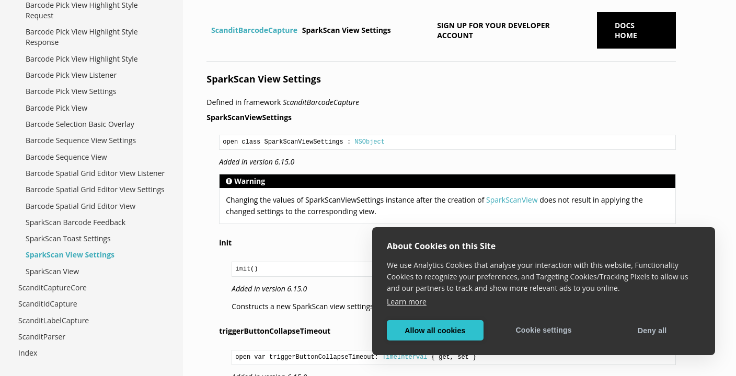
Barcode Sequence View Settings (81, 140)
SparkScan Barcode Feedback (75, 222)
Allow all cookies (435, 330)
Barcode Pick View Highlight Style (82, 59)
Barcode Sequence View (66, 157)
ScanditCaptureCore (52, 287)
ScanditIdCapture (47, 304)
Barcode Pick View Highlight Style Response (82, 37)
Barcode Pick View (56, 108)
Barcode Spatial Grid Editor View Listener (95, 173)
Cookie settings (543, 330)
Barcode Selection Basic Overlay (80, 124)
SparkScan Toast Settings (68, 238)
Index (27, 353)
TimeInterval (404, 357)
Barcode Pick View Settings (71, 91)
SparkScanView (511, 200)
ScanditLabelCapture (53, 320)
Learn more (407, 302)
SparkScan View (52, 271)
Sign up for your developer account (493, 30)
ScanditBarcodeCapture (254, 30)
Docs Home (626, 30)
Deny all (652, 330)
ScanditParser (41, 337)
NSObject (369, 142)
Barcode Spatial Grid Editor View (80, 206)
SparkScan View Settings (70, 255)
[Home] (207, 30)
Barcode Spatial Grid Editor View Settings (95, 189)
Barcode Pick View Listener (71, 75)
